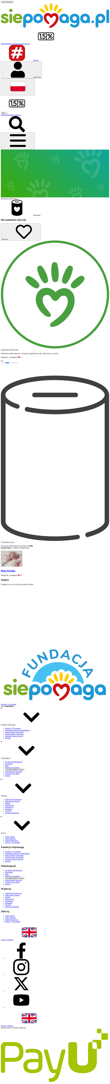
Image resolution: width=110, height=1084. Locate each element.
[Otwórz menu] (18, 141)
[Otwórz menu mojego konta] (21, 69)
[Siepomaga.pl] (55, 27)
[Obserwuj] (21, 231)
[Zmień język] (18, 86)
